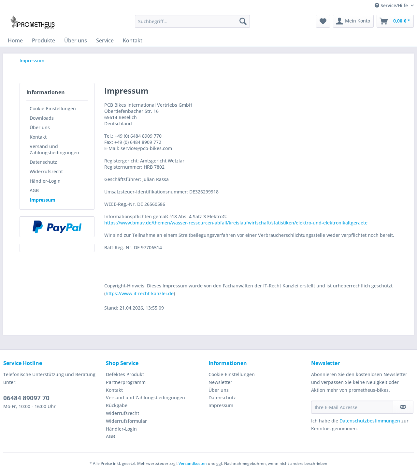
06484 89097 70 (26, 398)
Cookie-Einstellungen (53, 108)
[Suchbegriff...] (192, 21)
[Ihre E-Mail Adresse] (352, 407)
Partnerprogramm (126, 382)
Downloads (42, 118)
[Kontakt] (132, 40)
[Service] (105, 40)
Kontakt (38, 137)
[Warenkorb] (395, 21)
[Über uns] (76, 40)
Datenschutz (43, 162)
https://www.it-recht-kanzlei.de (140, 293)
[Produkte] (43, 40)
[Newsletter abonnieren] (403, 407)
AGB (34, 190)
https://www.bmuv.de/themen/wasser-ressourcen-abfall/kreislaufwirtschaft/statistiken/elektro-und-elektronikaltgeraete (235, 223)
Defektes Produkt (125, 374)
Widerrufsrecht (46, 171)
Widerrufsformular (126, 421)
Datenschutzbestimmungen (369, 421)
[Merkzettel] (323, 21)
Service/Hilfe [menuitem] (392, 5)
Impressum (42, 200)
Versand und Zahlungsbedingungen (54, 149)
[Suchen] (243, 21)
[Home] (15, 40)
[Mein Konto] (353, 21)
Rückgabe (116, 405)
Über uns (40, 127)
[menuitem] (192, 24)
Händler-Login (45, 181)
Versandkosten (193, 463)
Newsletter (220, 382)
